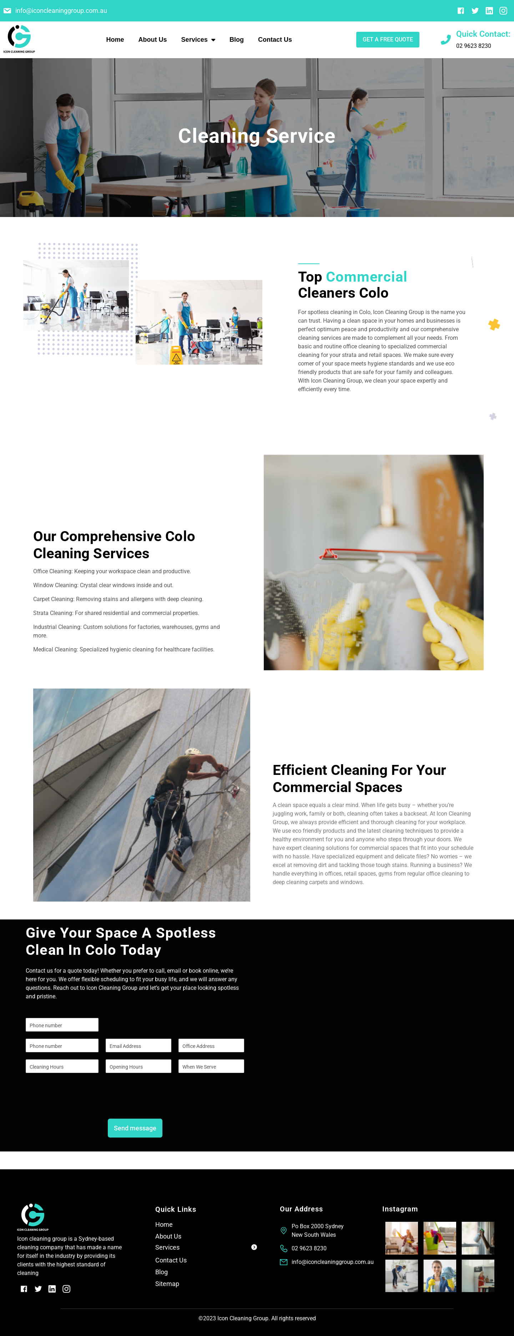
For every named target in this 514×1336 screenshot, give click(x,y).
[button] (206, 1248)
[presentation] (80, 1107)
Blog (237, 39)
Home (115, 39)
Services (198, 39)
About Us (152, 39)
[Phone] (62, 1045)
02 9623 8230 (473, 45)
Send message (135, 1128)
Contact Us (275, 39)
